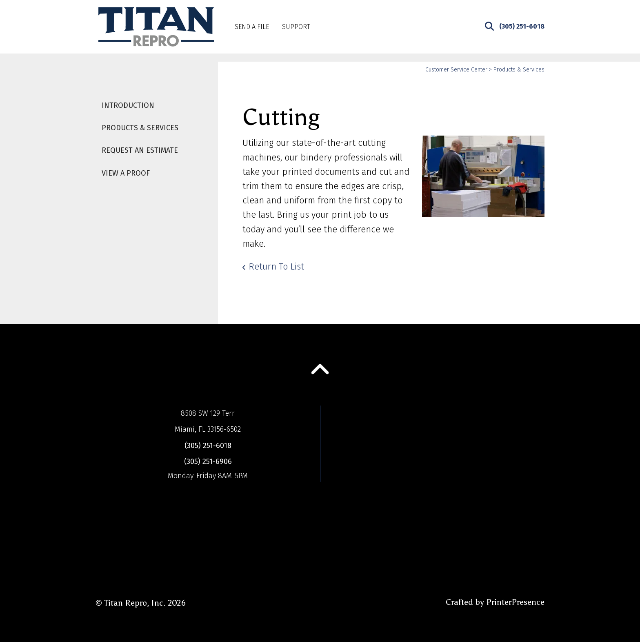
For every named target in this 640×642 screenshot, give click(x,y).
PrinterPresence (515, 602)
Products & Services (140, 127)
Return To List (276, 266)
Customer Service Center (456, 69)
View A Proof (126, 173)
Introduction (128, 105)
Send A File (252, 27)
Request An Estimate (140, 150)
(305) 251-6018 (521, 26)
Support (296, 27)
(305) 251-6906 (208, 461)
